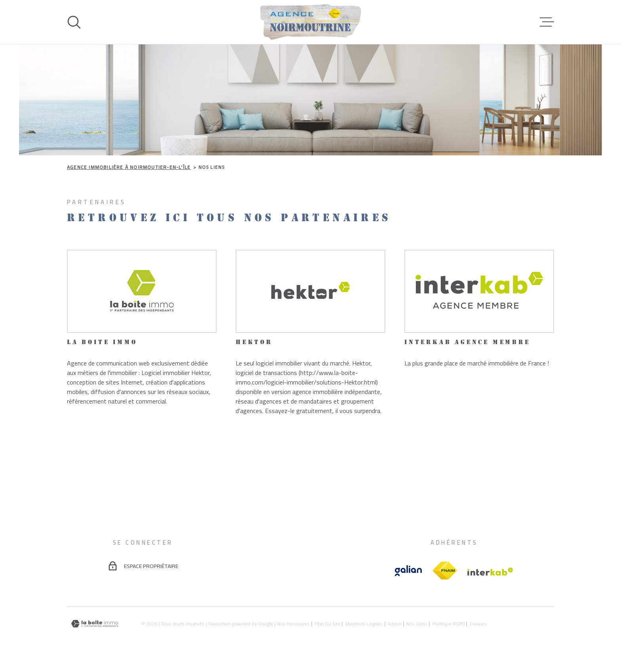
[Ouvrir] (74, 22)
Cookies (478, 624)
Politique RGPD (448, 623)
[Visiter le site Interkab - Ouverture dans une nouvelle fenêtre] (490, 572)
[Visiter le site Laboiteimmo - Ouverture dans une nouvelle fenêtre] (94, 623)
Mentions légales (364, 623)
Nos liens (416, 623)
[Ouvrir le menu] (547, 22)
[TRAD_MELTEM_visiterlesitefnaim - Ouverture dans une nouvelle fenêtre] (444, 571)
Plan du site (328, 623)
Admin (395, 623)
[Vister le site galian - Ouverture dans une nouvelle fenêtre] (408, 570)
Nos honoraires (293, 623)
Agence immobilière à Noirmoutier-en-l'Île (128, 167)
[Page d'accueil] (310, 22)
